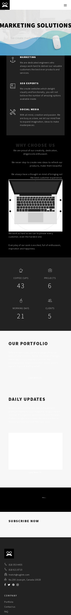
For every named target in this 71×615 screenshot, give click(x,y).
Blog (6, 597)
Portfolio (8, 583)
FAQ (6, 592)
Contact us (9, 587)
